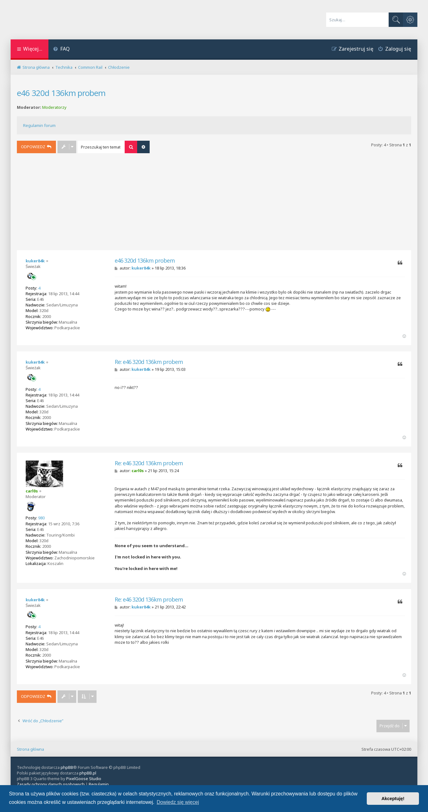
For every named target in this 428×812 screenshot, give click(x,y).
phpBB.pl (87, 773)
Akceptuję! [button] (393, 798)
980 (41, 518)
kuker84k (35, 261)
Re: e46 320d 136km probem (149, 362)
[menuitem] (61, 49)
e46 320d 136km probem (61, 92)
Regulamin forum (39, 125)
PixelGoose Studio (83, 778)
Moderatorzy (54, 107)
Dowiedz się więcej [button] (178, 802)
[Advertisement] (214, 203)
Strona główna (30, 749)
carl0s (32, 491)
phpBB (67, 767)
